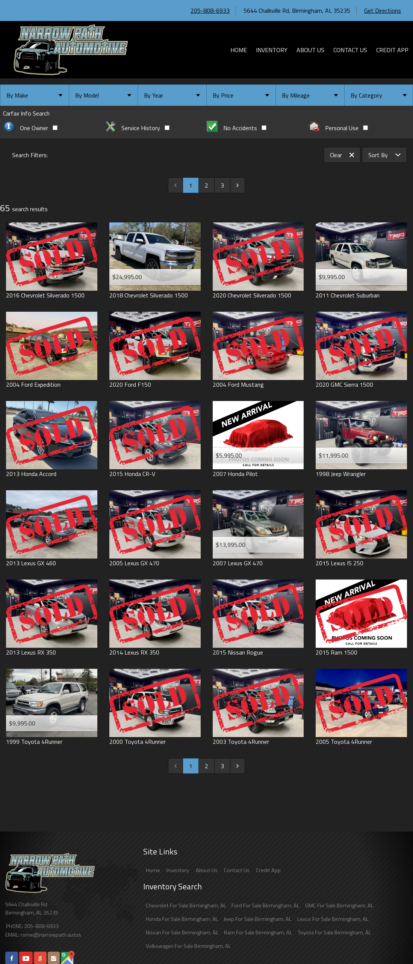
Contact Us (237, 870)
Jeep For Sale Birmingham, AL (258, 919)
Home (153, 870)
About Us (207, 870)
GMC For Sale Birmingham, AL (339, 905)
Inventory (177, 870)
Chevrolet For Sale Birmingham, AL (186, 905)
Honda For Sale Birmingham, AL (182, 919)
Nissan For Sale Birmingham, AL (182, 932)
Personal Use (338, 127)
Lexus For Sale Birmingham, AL (333, 919)
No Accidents (237, 127)
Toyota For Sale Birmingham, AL (334, 932)
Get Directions (382, 10)
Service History (137, 127)
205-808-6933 (210, 10)
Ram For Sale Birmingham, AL (258, 932)
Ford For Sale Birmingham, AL (265, 905)
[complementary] (390, 941)
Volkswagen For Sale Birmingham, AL (188, 946)
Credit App (268, 870)
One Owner (30, 127)
